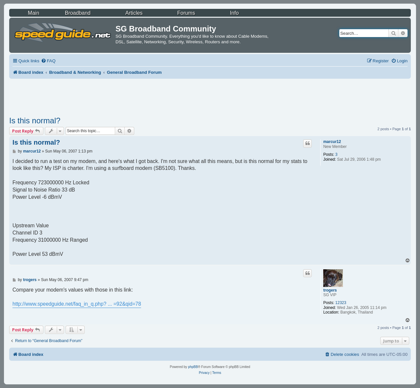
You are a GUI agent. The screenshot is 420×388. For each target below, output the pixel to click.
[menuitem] (48, 61)
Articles (133, 13)
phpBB (193, 367)
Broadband (78, 13)
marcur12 (332, 141)
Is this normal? (34, 120)
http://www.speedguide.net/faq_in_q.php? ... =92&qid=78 (76, 304)
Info (234, 13)
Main (33, 13)
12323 (340, 302)
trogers (330, 290)
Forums (186, 13)
